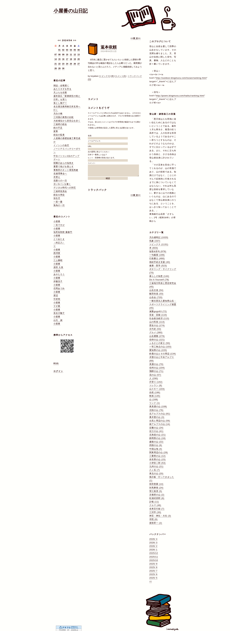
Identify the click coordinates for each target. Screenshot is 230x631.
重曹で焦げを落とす (64, 166)
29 (59, 68)
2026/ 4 (153, 539)
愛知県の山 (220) (158, 350)
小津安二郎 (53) (157, 463)
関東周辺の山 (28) (158, 452)
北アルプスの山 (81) (159, 413)
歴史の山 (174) (157, 325)
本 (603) (153, 248)
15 (59, 59)
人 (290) (153, 378)
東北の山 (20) (156, 473)
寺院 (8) (153, 519)
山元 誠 (58, 320)
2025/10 (153, 560)
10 (67, 54)
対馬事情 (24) (156, 487)
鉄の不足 (58, 128)
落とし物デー (60, 103)
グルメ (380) (155, 332)
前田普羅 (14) (156, 484)
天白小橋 (58, 113)
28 (55, 68)
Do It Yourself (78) (159, 279)
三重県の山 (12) (157, 456)
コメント (93, 99)
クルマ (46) (155, 505)
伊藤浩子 (58, 281)
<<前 (133, 38)
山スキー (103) (157, 389)
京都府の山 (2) (156, 494)
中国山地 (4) (155, 449)
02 (63, 50)
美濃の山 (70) (156, 364)
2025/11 (153, 557)
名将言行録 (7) (156, 509)
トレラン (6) (155, 385)
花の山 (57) (155, 375)
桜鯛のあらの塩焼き (64, 163)
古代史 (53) (155, 329)
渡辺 (56, 295)
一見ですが (59, 225)
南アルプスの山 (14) (159, 424)
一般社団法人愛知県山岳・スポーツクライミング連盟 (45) (162, 304)
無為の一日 (59, 205)
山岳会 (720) (155, 297)
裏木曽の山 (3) (156, 417)
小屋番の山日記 (71, 10)
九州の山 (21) (156, 466)
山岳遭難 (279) (157, 336)
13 (78, 54)
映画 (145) (154, 396)
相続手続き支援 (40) (159, 262)
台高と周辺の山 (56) (159, 420)
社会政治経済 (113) (159, 318)
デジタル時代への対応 (65, 187)
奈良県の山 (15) (157, 459)
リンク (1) (154, 403)
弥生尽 (57, 198)
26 (75, 64)
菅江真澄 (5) (155, 491)
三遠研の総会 (60, 124)
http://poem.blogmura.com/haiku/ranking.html (180, 95)
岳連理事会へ (60, 173)
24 (67, 64)
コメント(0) (120, 76)
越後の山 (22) (156, 442)
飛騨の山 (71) (156, 371)
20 (78, 59)
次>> (138, 38)
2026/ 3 (153, 542)
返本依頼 (109, 47)
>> (74, 40)
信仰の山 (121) (157, 339)
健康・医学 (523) (158, 265)
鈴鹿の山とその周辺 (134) (162, 353)
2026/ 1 (153, 549)
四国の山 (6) (155, 445)
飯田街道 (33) (156, 293)
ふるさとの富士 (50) (159, 343)
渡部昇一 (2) (155, 523)
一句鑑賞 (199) (157, 255)
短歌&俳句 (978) (157, 251)
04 (71, 50)
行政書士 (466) (157, 258)
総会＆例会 (59, 195)
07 (55, 54)
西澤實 (57, 253)
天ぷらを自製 (60, 92)
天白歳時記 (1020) (158, 237)
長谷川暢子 (59, 313)
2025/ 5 (153, 578)
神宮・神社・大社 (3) (160, 516)
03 (67, 50)
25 (71, 64)
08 (59, 54)
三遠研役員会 (60, 191)
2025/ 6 (153, 574)
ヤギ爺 (57, 306)
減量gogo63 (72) (158, 311)
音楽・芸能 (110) (158, 315)
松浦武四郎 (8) (156, 498)
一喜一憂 (58, 202)
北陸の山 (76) (156, 410)
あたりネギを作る (62, 89)
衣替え (57, 177)
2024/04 (67, 40)
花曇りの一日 (60, 180)
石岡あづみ (59, 288)
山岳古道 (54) (156, 290)
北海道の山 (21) (157, 434)
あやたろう (59, 274)
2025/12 (153, 553)
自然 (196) (154, 392)
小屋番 (57, 221)
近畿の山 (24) (156, 427)
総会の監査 (59, 135)
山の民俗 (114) (157, 322)
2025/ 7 (153, 571)
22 (59, 64)
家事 (56, 131)
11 (71, 54)
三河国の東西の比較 (64, 117)
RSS (56, 363)
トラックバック (97, 189)
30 (63, 68)
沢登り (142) (155, 382)
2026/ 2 (153, 546)
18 (71, 59)
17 (67, 59)
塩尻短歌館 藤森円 (63, 232)
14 (55, 59)
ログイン (58, 371)
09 (63, 54)
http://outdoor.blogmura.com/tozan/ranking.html (181, 78)
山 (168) (153, 399)
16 (63, 59)
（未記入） (59, 242)
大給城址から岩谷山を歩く (67, 120)
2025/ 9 (153, 564)
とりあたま (59, 239)
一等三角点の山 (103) (160, 346)
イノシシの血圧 (61, 145)
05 (75, 50)
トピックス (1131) (158, 244)
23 (63, 64)
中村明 (57, 299)
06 (78, 50)
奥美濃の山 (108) (158, 406)
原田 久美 (58, 267)
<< (59, 40)
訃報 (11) (154, 501)
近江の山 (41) (156, 431)
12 (75, 54)
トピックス (105, 76)
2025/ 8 (153, 567)
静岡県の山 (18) (157, 438)
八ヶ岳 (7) (154, 470)
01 (59, 50)
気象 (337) (154, 241)
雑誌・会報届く (61, 85)
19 (75, 59)
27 (78, 64)
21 (55, 64)
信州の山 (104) (157, 367)
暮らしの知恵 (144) (159, 276)
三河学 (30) (155, 512)
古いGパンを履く (62, 184)
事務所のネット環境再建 (66, 170)
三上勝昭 (58, 260)
